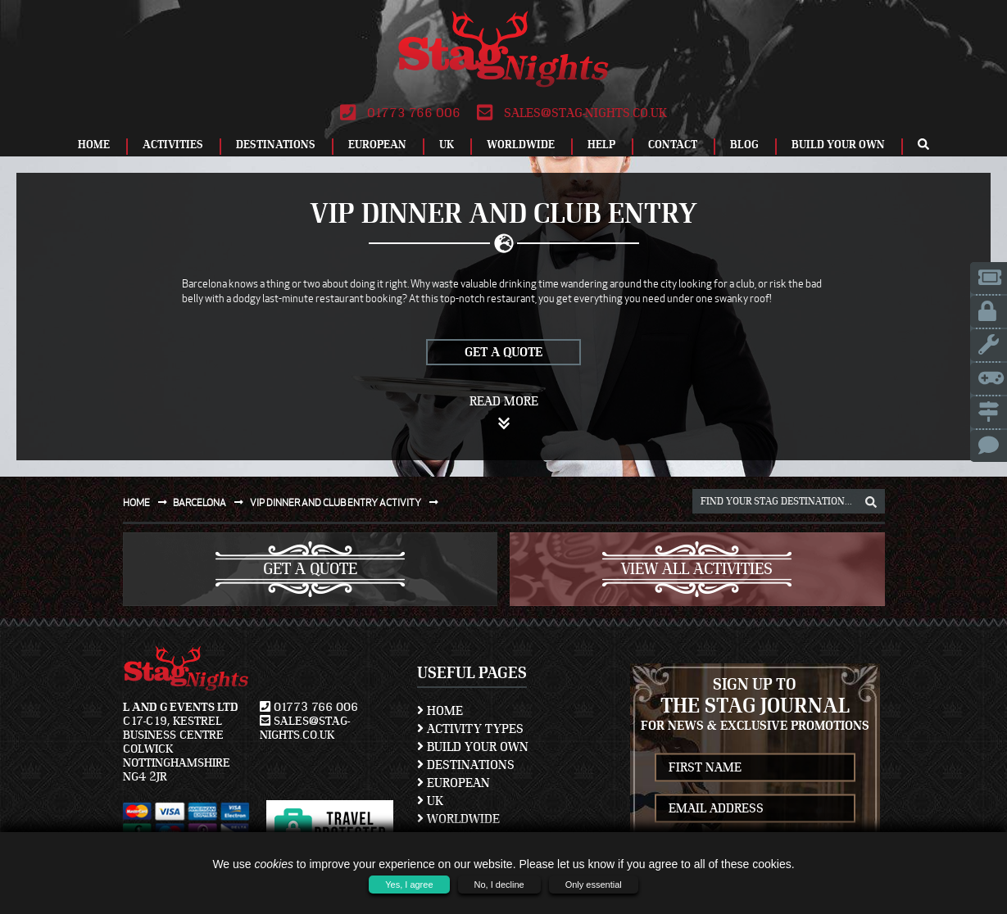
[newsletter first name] (755, 767)
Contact (672, 145)
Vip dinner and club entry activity (347, 502)
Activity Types (470, 729)
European (377, 145)
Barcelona (211, 502)
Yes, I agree (409, 884)
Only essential (593, 884)
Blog (744, 145)
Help (601, 145)
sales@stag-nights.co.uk (572, 113)
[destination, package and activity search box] (788, 501)
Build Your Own (838, 145)
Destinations (275, 145)
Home (94, 145)
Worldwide (521, 145)
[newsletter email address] (755, 808)
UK (446, 145)
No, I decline (499, 884)
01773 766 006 (400, 113)
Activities (173, 145)
